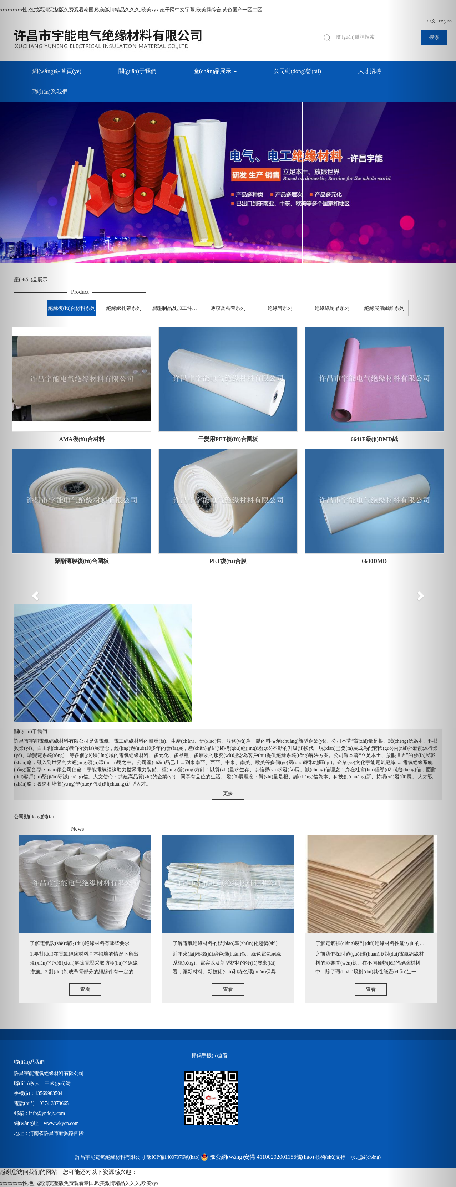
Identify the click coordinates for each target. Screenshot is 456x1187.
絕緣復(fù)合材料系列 (72, 308)
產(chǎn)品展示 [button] (215, 71)
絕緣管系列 (280, 308)
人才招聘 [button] (369, 71)
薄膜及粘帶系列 (228, 308)
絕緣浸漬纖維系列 (384, 308)
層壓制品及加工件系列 (176, 308)
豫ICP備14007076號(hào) (172, 1157)
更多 (228, 793)
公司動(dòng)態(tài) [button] (297, 71)
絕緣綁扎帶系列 (123, 308)
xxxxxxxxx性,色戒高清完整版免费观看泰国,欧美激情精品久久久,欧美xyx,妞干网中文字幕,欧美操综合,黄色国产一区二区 (131, 9)
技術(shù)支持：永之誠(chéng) (348, 1157)
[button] (34, 593)
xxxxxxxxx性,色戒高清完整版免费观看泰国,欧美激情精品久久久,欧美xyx (79, 1183)
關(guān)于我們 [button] (137, 71)
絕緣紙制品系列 (332, 308)
